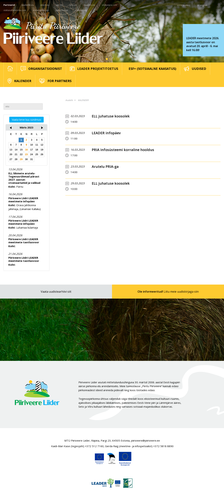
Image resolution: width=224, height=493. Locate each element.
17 (31, 149)
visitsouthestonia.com (14, 10)
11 (36, 144)
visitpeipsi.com (109, 4)
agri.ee (59, 4)
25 (36, 154)
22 (21, 154)
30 (26, 159)
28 (16, 159)
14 (16, 149)
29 (21, 159)
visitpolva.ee (61, 10)
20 (10, 154)
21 (16, 154)
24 (31, 154)
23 (26, 154)
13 (10, 149)
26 (42, 154)
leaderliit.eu (27, 4)
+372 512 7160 (94, 446)
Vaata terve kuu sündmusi (26, 119)
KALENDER (83, 100)
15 (21, 149)
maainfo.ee (89, 4)
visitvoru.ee (81, 10)
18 (36, 149)
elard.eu (45, 4)
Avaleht (69, 100)
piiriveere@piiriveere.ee (145, 440)
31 (31, 159)
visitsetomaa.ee (41, 10)
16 (26, 149)
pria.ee (73, 4)
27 (10, 159)
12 (42, 144)
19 (42, 149)
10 (31, 144)
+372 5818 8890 (163, 446)
